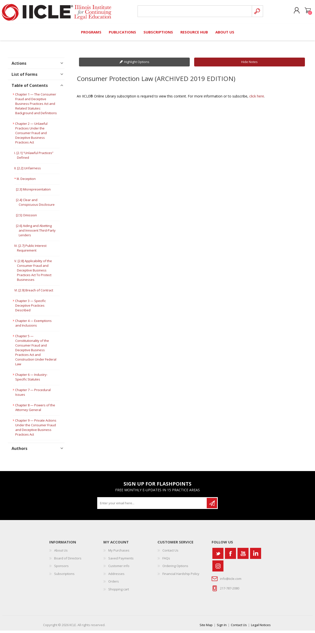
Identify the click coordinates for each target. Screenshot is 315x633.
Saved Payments (121, 560)
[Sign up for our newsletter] (152, 505)
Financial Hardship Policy (180, 576)
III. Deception (26, 181)
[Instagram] (217, 568)
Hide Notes (249, 64)
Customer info (118, 568)
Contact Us (170, 553)
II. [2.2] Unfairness (27, 171)
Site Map (206, 627)
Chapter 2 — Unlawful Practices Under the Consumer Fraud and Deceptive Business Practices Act (31, 135)
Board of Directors (67, 560)
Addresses (116, 576)
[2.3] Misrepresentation (33, 192)
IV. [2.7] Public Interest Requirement (30, 250)
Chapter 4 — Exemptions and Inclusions (33, 325)
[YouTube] (243, 555)
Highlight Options (136, 64)
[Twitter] (217, 555)
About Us (61, 553)
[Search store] (193, 12)
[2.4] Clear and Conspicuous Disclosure (35, 204)
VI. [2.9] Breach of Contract (33, 293)
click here (256, 98)
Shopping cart (303, 12)
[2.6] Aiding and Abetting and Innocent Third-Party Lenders (36, 233)
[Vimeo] (255, 555)
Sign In (222, 627)
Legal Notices (261, 627)
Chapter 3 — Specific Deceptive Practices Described (30, 308)
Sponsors (61, 568)
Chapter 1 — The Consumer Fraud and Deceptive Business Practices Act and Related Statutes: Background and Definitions (36, 106)
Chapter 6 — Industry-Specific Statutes (31, 379)
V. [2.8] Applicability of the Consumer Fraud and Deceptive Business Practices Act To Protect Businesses (33, 273)
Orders (113, 584)
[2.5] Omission (26, 218)
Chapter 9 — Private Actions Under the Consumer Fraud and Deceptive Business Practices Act (35, 430)
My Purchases (118, 553)
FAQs (166, 560)
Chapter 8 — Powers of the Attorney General (35, 410)
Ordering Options (175, 568)
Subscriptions (64, 576)
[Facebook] (230, 555)
